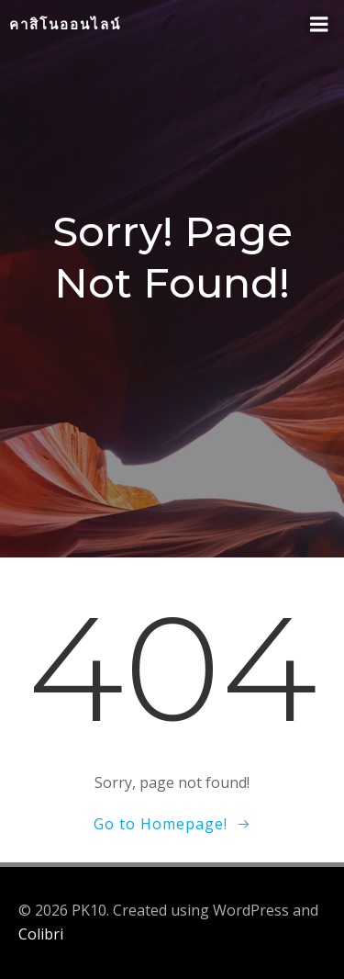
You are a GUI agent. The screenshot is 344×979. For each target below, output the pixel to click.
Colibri (40, 934)
